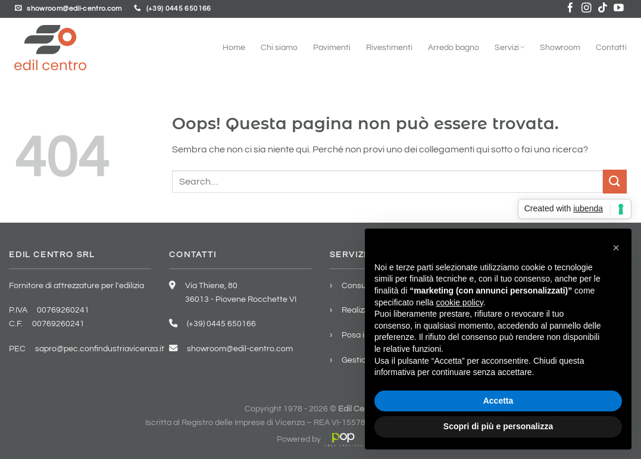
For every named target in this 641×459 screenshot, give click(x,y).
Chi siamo (279, 47)
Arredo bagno (453, 47)
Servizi (509, 47)
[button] (616, 247)
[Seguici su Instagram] (586, 8)
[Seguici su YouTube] (619, 8)
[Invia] (615, 181)
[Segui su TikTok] (603, 8)
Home (234, 47)
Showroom (560, 47)
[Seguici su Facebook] (570, 8)
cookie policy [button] (459, 302)
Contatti (611, 47)
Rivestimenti (389, 47)
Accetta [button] (498, 400)
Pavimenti (332, 47)
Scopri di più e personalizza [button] (498, 426)
